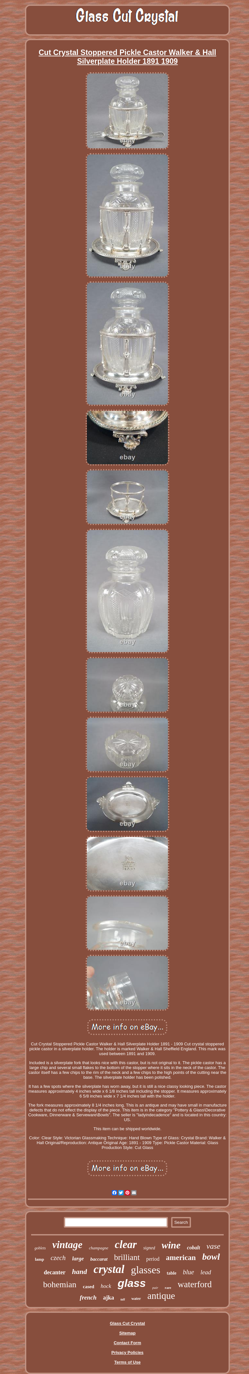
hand (79, 1271)
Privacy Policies (127, 1352)
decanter (54, 1272)
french (88, 1297)
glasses (145, 1270)
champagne (98, 1247)
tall (123, 1299)
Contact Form (127, 1342)
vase (213, 1246)
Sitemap (127, 1333)
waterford (195, 1284)
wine (170, 1245)
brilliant (127, 1257)
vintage (67, 1244)
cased (88, 1286)
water (136, 1298)
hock (106, 1286)
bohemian (60, 1284)
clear (126, 1244)
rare (168, 1288)
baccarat (98, 1259)
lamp (39, 1259)
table (171, 1273)
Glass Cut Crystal (127, 1323)
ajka (108, 1297)
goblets (40, 1248)
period (153, 1259)
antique (161, 1295)
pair (155, 1288)
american (181, 1258)
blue (188, 1272)
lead (205, 1272)
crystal (108, 1269)
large (78, 1259)
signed (149, 1247)
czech (58, 1258)
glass (132, 1283)
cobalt (193, 1247)
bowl (211, 1257)
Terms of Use (127, 1362)
